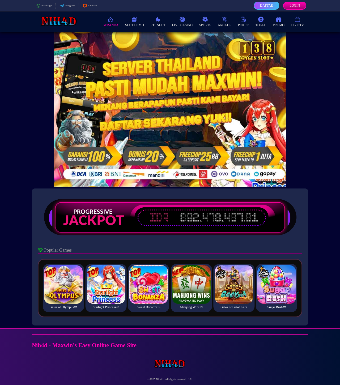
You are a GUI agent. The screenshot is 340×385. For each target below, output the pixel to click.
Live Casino (182, 21)
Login (294, 5)
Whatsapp (43, 6)
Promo (279, 21)
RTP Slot (157, 21)
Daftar (266, 5)
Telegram (67, 6)
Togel (260, 21)
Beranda (110, 21)
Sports (205, 21)
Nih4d (160, 379)
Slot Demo (134, 21)
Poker (243, 21)
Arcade (224, 21)
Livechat (89, 6)
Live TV (297, 21)
